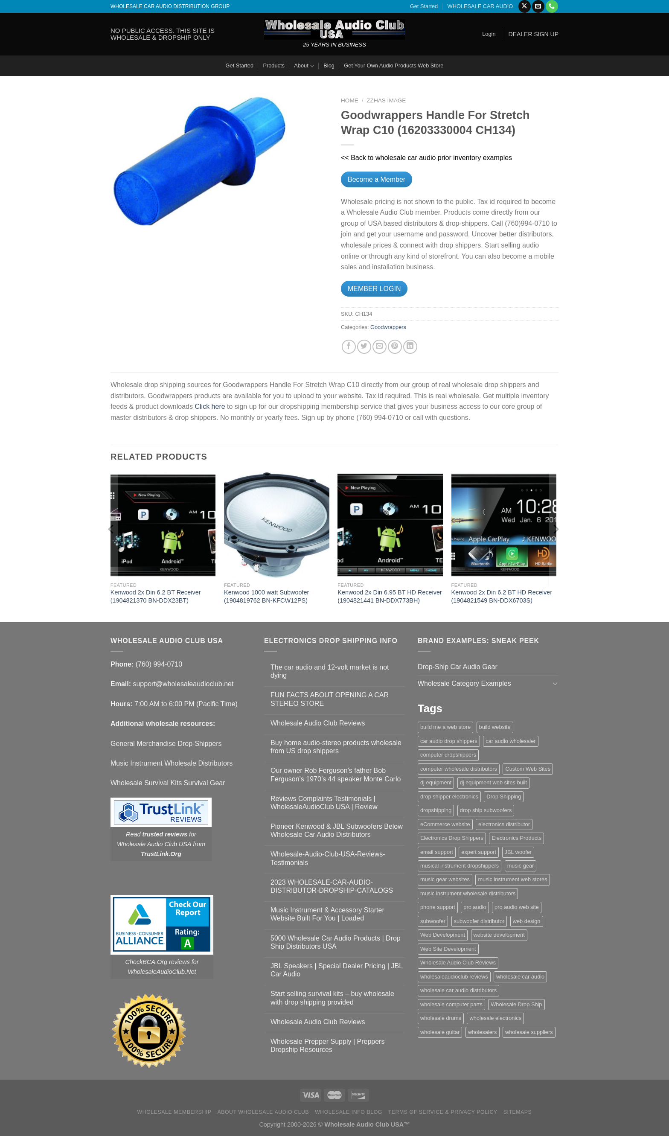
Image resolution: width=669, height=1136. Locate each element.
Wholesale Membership (174, 1112)
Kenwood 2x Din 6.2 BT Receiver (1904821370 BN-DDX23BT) (156, 596)
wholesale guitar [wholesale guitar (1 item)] (440, 1032)
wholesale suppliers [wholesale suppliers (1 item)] (529, 1032)
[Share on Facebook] (349, 347)
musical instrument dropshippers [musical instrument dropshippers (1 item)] (459, 865)
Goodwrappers (388, 327)
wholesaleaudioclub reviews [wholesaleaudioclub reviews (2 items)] (454, 976)
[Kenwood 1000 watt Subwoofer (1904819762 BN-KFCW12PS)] (276, 525)
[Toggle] (555, 683)
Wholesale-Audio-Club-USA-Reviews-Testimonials (328, 858)
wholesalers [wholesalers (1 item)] (482, 1032)
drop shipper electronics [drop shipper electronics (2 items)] (449, 796)
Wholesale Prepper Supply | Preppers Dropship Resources (327, 1045)
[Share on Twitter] (364, 347)
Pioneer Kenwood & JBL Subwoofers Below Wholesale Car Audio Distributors (337, 830)
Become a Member (376, 179)
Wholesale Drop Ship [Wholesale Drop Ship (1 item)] (516, 1004)
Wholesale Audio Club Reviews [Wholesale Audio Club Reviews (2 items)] (458, 962)
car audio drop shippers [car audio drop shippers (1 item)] (448, 741)
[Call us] (552, 6)
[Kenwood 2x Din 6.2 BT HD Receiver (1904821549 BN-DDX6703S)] (504, 525)
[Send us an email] (538, 6)
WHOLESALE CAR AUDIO (480, 6)
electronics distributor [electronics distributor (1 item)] (504, 824)
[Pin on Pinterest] (395, 347)
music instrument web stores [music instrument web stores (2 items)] (512, 879)
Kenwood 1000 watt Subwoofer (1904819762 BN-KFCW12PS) (266, 596)
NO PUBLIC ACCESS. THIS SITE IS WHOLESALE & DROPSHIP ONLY (163, 34)
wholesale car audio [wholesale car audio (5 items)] (520, 976)
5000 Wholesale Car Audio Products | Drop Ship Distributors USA (336, 942)
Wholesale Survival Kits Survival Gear (168, 782)
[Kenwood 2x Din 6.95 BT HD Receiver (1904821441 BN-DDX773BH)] (390, 525)
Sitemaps (517, 1112)
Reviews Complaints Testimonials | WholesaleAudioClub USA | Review (324, 802)
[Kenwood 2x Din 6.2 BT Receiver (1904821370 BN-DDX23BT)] (163, 525)
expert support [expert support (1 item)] (478, 852)
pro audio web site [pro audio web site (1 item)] (516, 907)
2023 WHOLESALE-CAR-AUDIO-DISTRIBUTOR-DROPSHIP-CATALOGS (332, 886)
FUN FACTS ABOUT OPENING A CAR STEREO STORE (330, 699)
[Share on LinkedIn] (410, 347)
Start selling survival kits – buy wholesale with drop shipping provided (332, 997)
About (304, 66)
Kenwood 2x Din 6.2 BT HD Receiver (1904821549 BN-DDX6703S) (502, 596)
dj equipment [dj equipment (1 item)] (435, 782)
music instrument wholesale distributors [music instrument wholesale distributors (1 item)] (467, 893)
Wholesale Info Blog (348, 1112)
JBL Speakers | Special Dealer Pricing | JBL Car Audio (337, 970)
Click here (210, 406)
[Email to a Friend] (379, 347)
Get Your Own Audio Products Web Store (393, 65)
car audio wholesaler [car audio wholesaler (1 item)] (510, 741)
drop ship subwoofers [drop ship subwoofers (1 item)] (486, 810)
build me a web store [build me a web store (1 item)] (445, 727)
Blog (328, 65)
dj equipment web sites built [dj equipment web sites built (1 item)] (493, 782)
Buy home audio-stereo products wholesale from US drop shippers (336, 746)
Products (274, 65)
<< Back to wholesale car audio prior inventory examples (426, 157)
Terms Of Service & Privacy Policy (442, 1112)
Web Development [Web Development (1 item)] (442, 935)
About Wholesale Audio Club (263, 1112)
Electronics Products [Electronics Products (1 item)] (516, 838)
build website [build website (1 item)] (495, 727)
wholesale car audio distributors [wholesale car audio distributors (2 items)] (458, 990)
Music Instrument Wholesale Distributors (172, 763)
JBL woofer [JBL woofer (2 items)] (518, 852)
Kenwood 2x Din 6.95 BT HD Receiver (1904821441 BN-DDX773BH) (389, 596)
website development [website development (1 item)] (499, 935)
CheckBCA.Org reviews (157, 961)
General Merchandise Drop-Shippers (166, 743)
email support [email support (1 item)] (436, 852)
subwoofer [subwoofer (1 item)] (432, 921)
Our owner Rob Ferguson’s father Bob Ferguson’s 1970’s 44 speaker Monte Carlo (336, 774)
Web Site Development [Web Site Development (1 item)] (448, 949)
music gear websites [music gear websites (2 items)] (445, 879)
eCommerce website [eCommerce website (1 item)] (445, 824)
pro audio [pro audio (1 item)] (474, 907)
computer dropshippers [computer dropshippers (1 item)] (448, 755)
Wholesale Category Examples (464, 683)
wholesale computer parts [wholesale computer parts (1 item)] (451, 1004)
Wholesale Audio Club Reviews (318, 723)
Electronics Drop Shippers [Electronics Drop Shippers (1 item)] (451, 838)
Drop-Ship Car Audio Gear (457, 666)
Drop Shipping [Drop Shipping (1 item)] (503, 796)
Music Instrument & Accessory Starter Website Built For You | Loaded (327, 914)
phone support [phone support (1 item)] (437, 907)
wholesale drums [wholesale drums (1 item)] (440, 1018)
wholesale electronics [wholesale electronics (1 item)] (495, 1018)
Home (349, 100)
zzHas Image (386, 100)
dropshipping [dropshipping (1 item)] (435, 810)
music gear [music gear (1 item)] (520, 865)
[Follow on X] (524, 6)
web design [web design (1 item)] (527, 921)
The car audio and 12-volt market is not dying (330, 671)
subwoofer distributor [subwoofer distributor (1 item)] (479, 921)
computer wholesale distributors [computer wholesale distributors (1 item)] (458, 769)
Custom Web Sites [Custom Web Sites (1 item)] (527, 769)
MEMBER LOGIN (374, 288)
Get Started (424, 6)
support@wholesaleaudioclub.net (183, 683)
